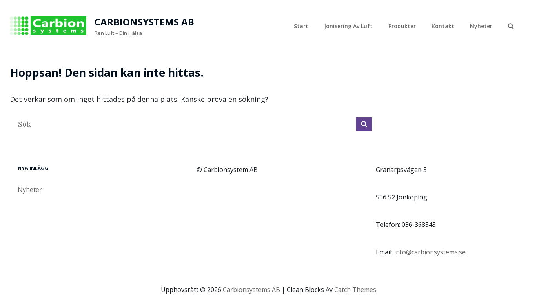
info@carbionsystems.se (430, 252)
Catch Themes (355, 289)
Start (301, 26)
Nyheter (481, 26)
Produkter (402, 26)
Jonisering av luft (348, 26)
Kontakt (442, 26)
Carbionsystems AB (144, 21)
